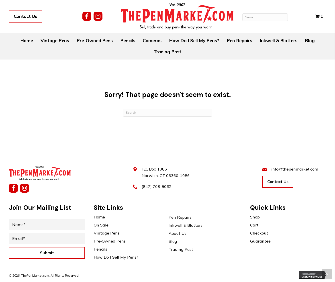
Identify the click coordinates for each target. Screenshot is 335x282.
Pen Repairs (180, 217)
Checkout (259, 233)
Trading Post (181, 249)
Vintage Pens (106, 233)
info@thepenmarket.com (294, 169)
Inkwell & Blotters (185, 225)
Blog (173, 241)
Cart (254, 225)
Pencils (100, 249)
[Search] (167, 113)
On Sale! (101, 225)
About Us (177, 233)
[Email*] (47, 238)
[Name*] (47, 224)
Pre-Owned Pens (110, 241)
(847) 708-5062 (157, 186)
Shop (255, 217)
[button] (86, 16)
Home (99, 217)
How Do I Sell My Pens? (116, 257)
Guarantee (260, 241)
